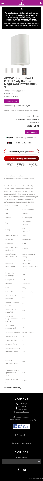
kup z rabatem (31, 132)
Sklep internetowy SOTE (36, 479)
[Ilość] (33, 116)
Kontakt (21, 452)
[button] (10, 165)
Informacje (21, 435)
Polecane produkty (12, 388)
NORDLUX (16, 96)
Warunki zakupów (21, 443)
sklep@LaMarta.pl (22, 412)
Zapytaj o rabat (11, 101)
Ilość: (29, 116)
